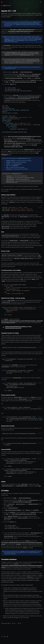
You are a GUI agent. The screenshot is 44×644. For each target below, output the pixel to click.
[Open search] (38, 2)
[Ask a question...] (22, 630)
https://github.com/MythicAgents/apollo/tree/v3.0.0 (20, 31)
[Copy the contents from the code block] (39, 88)
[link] (22, 327)
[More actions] (42, 2)
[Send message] (41, 631)
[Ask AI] (41, 88)
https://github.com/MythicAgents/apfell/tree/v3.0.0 (22, 29)
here (39, 485)
